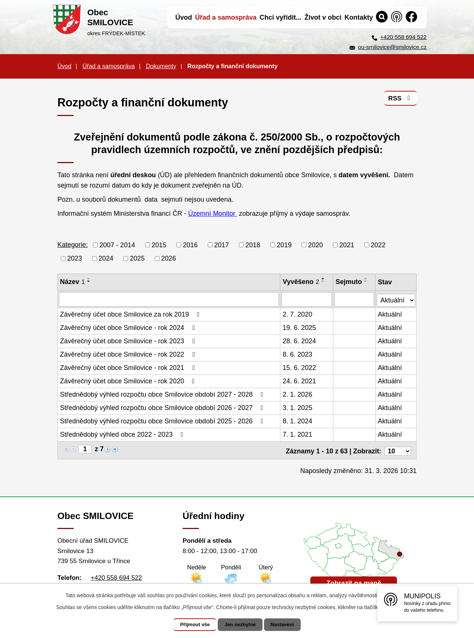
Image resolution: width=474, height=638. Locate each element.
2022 (378, 244)
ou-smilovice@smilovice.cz (392, 47)
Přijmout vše (191, 625)
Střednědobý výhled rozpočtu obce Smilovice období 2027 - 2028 (163, 394)
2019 (284, 244)
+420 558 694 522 (403, 37)
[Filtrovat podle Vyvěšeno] (307, 299)
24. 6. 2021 (299, 380)
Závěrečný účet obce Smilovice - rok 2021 (129, 367)
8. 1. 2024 (298, 420)
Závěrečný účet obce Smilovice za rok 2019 (131, 314)
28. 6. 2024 (299, 340)
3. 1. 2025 (298, 407)
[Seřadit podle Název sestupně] (89, 281)
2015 (158, 244)
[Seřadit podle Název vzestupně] (89, 278)
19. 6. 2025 (299, 327)
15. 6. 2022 (299, 367)
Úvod (64, 66)
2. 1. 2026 (298, 394)
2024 (106, 258)
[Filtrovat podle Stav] (396, 298)
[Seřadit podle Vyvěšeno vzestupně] (323, 278)
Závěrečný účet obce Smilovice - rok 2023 (129, 340)
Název (72, 281)
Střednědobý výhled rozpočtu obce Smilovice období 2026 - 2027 (163, 407)
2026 (168, 258)
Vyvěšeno (301, 281)
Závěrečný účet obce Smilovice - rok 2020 (129, 380)
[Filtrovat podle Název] (169, 299)
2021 (346, 244)
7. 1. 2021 (298, 434)
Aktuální (390, 314)
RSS (400, 99)
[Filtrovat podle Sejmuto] (354, 299)
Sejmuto (349, 281)
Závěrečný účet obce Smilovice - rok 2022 (129, 354)
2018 (253, 244)
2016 (190, 244)
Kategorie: (72, 244)
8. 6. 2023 (298, 354)
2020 (315, 244)
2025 (137, 258)
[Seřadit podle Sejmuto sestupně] (366, 281)
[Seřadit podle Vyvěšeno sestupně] (323, 281)
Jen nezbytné (240, 625)
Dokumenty (161, 66)
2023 (74, 258)
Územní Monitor (212, 213)
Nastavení (286, 625)
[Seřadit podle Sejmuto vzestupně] (366, 278)
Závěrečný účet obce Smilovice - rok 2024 (129, 327)
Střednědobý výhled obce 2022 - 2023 (123, 434)
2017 (221, 244)
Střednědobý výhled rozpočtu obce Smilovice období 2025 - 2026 (163, 420)
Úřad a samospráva (109, 66)
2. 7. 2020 (298, 314)
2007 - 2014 (117, 244)
